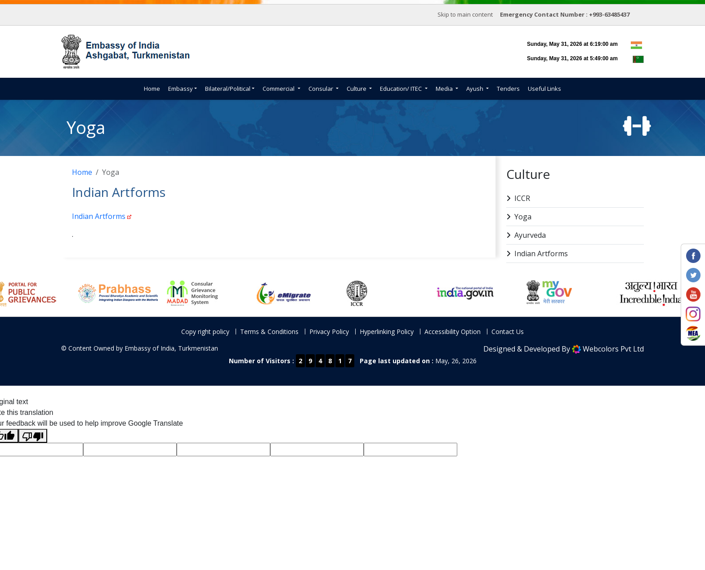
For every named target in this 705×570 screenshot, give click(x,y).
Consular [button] (321, 89)
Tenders (508, 89)
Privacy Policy (329, 331)
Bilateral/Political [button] (227, 89)
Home (152, 89)
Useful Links (544, 89)
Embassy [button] (180, 89)
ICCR (518, 198)
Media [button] (445, 89)
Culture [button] (357, 89)
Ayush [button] (475, 89)
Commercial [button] (279, 89)
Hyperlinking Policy (387, 331)
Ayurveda (526, 235)
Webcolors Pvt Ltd (613, 349)
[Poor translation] (32, 436)
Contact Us (507, 331)
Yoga (518, 217)
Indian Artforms (98, 216)
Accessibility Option (452, 331)
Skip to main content (465, 14)
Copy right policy (205, 331)
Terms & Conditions (269, 331)
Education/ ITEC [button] (401, 89)
